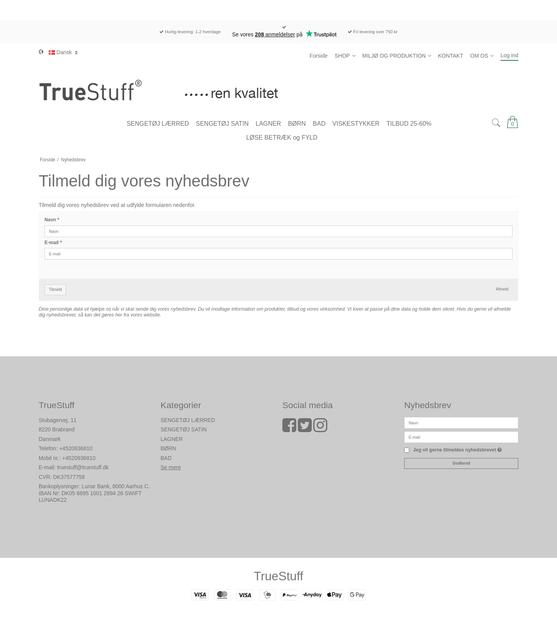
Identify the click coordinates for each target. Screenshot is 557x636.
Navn (51, 219)
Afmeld (502, 289)
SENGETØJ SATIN (184, 429)
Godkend (461, 463)
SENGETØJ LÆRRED (188, 420)
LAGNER (172, 439)
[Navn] (461, 422)
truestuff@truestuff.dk (83, 467)
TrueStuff (278, 576)
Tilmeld (55, 289)
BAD (166, 458)
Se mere (171, 467)
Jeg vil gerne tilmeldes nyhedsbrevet (457, 450)
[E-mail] (461, 436)
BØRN (168, 448)
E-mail (53, 242)
